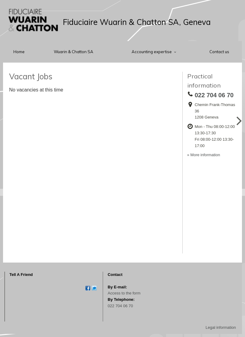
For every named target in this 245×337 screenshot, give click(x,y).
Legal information (220, 327)
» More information (203, 155)
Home (19, 51)
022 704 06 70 (120, 306)
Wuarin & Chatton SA (73, 51)
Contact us (219, 51)
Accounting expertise (152, 51)
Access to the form (124, 293)
